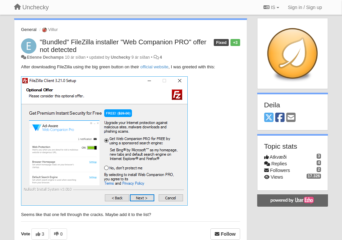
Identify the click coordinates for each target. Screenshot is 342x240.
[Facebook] (280, 118)
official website (154, 66)
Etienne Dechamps (45, 57)
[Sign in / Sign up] (305, 7)
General (28, 29)
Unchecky (120, 57)
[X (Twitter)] (269, 118)
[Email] (291, 118)
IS (271, 7)
